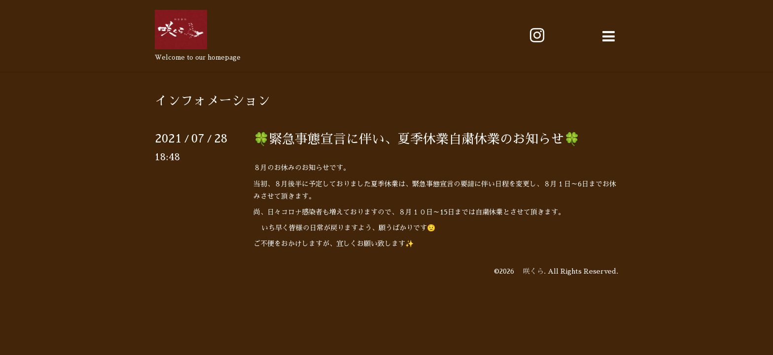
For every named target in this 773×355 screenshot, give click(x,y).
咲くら (530, 271)
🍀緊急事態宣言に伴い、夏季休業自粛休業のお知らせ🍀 (416, 139)
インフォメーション (212, 100)
